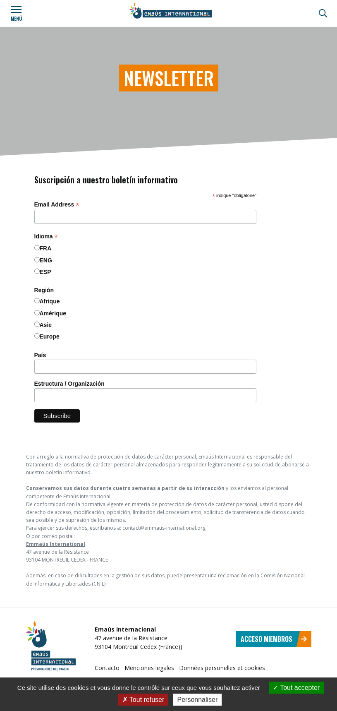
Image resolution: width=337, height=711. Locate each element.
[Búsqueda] (323, 13)
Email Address (56, 205)
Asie (46, 325)
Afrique (50, 301)
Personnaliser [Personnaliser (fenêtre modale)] (197, 699)
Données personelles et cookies (222, 668)
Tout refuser (143, 699)
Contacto (107, 668)
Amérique (53, 313)
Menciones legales (149, 668)
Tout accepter (296, 687)
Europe (50, 336)
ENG (46, 260)
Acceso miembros (274, 639)
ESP (45, 272)
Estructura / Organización (69, 383)
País (40, 355)
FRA (46, 248)
